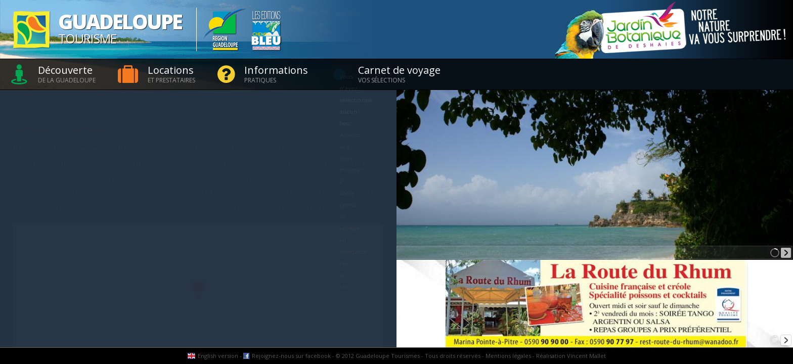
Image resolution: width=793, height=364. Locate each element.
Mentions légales (508, 355)
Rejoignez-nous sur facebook (291, 355)
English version (218, 355)
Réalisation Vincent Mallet (571, 355)
